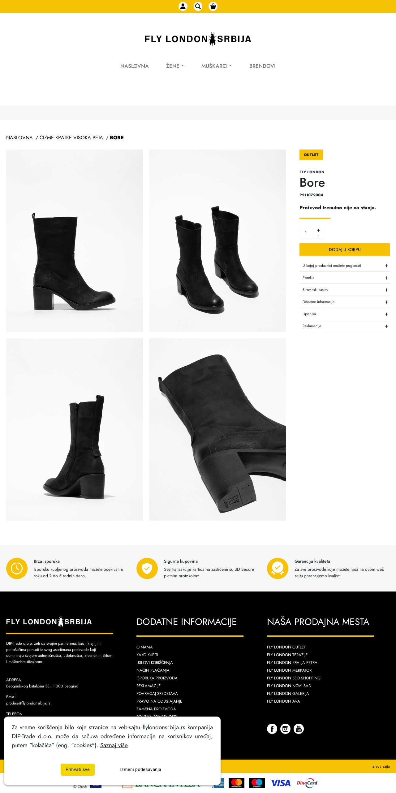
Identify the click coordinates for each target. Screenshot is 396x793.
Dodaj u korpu (345, 249)
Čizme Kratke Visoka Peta (71, 137)
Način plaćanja (153, 670)
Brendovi (262, 73)
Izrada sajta (381, 766)
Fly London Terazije (287, 655)
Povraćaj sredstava (157, 693)
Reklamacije (148, 686)
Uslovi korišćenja (154, 662)
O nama (144, 647)
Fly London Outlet (286, 647)
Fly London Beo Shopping (294, 678)
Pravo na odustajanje (159, 701)
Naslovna (134, 73)
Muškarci (214, 73)
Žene (172, 73)
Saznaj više (114, 745)
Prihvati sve (78, 770)
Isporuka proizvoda (157, 678)
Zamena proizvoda (156, 709)
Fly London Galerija (288, 693)
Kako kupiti (147, 655)
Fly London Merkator (289, 670)
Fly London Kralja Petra (292, 662)
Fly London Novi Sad (289, 686)
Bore (117, 137)
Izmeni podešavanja (141, 770)
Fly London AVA (283, 701)
